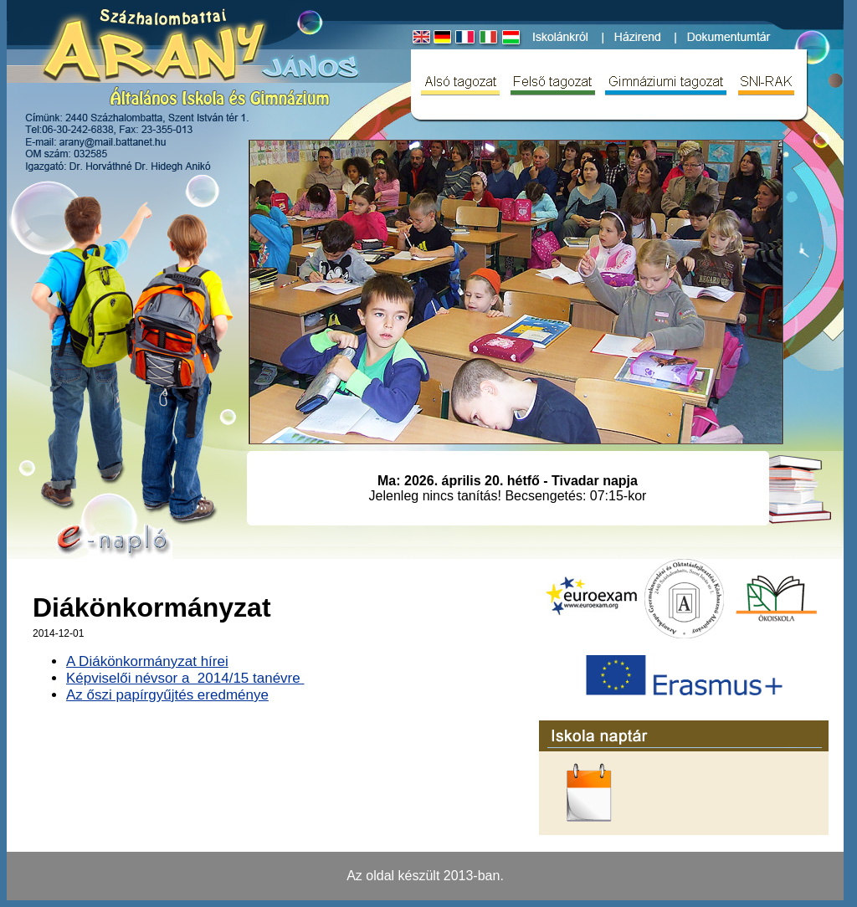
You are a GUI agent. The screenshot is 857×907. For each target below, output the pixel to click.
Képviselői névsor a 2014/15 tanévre (185, 678)
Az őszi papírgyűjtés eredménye (167, 695)
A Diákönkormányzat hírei (147, 661)
